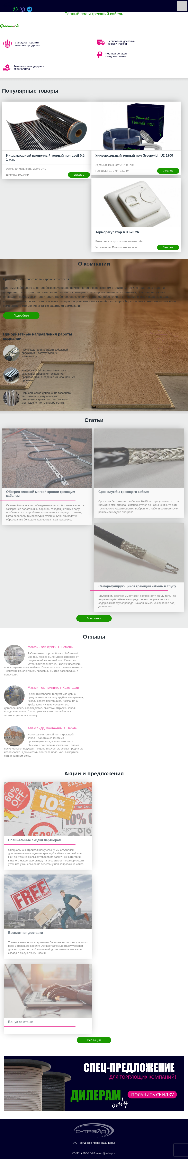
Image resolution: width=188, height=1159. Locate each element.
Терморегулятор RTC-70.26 (117, 232)
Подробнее (21, 315)
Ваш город (32, 26)
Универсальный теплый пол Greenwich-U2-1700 (134, 155)
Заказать (79, 174)
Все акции (94, 1040)
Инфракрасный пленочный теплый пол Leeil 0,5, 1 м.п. (45, 157)
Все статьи (94, 618)
